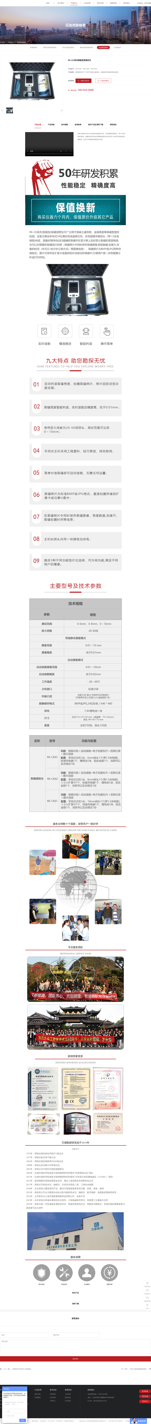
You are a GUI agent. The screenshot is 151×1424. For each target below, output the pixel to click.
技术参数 (64, 124)
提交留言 (75, 1359)
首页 (47, 3)
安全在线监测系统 (68, 47)
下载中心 (53, 1401)
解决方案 (38, 1394)
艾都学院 (53, 1394)
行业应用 (87, 3)
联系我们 (126, 3)
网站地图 (35, 1421)
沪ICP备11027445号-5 (115, 1421)
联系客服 (145, 1391)
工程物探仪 (117, 47)
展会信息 (68, 1397)
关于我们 (61, 3)
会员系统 (53, 1397)
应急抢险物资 (21, 42)
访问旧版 (147, 3)
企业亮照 (43, 1421)
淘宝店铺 (145, 1396)
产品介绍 (37, 124)
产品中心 (74, 3)
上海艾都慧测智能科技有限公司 (96, 1421)
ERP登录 (59, 1421)
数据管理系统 (69, 1421)
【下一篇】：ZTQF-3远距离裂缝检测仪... (134, 1369)
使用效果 (78, 124)
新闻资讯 (113, 3)
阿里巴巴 (145, 1401)
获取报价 (113, 124)
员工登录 (51, 1421)
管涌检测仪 (33, 47)
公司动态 (68, 1394)
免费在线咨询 (83, 81)
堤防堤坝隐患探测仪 (49, 47)
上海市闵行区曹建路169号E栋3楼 (103, 1397)
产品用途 (51, 124)
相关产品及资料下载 (95, 124)
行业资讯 (68, 1401)
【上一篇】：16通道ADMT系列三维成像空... (17, 1369)
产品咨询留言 (103, 81)
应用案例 (38, 1397)
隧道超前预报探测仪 (86, 47)
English (140, 3)
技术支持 (100, 3)
